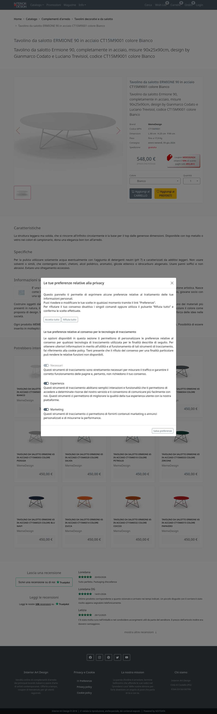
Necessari (56, 365)
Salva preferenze (162, 431)
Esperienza (57, 383)
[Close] (172, 283)
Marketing (56, 409)
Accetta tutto (52, 319)
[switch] (46, 383)
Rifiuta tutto (69, 319)
